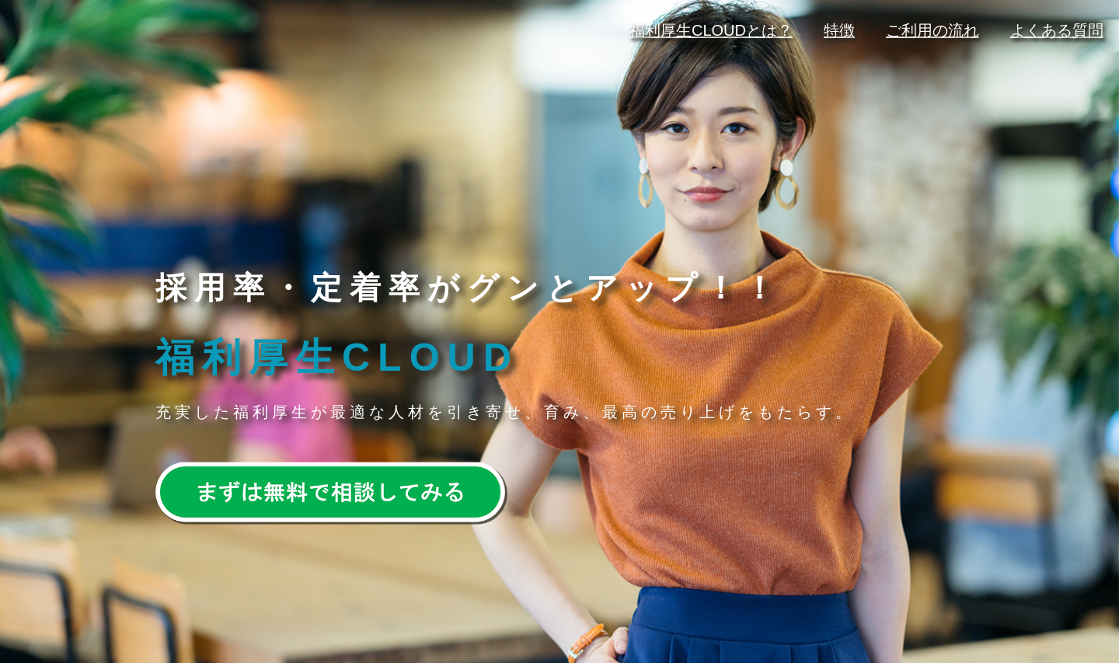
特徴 (839, 30)
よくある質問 (1056, 30)
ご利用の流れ (932, 30)
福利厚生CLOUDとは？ (711, 30)
